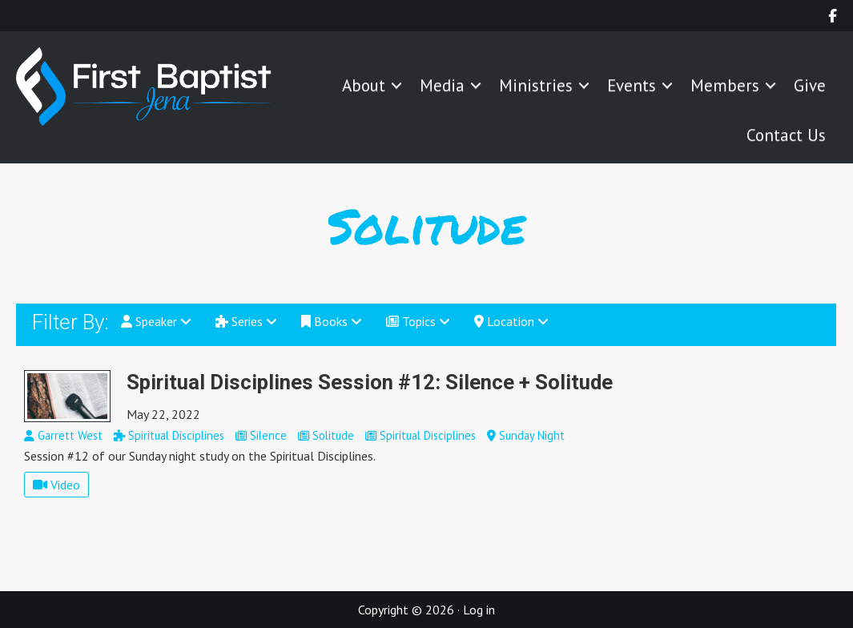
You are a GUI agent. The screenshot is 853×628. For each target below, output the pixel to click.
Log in (479, 610)
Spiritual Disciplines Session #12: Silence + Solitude (370, 382)
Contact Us (786, 136)
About (363, 87)
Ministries (536, 87)
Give (810, 87)
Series (246, 321)
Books (331, 321)
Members (724, 87)
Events (631, 87)
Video (56, 485)
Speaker (156, 321)
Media (442, 87)
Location (511, 321)
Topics (418, 321)
